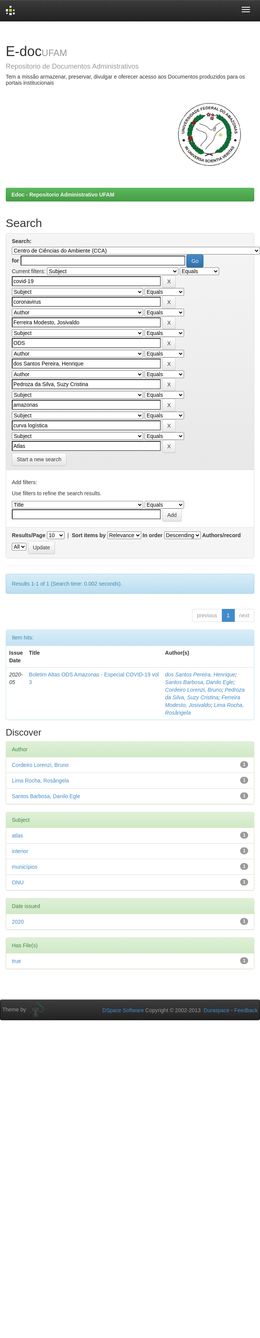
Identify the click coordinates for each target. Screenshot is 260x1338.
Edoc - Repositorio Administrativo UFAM (62, 195)
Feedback (246, 1010)
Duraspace (216, 1010)
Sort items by (89, 535)
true (16, 961)
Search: (21, 241)
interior (20, 851)
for (15, 261)
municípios (24, 867)
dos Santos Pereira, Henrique (200, 674)
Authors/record (221, 535)
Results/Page (28, 535)
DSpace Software (123, 1010)
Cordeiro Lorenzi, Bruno (193, 690)
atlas (17, 835)
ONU (18, 882)
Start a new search (39, 459)
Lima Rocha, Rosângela (40, 781)
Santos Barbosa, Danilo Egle (199, 682)
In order (153, 535)
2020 (18, 922)
